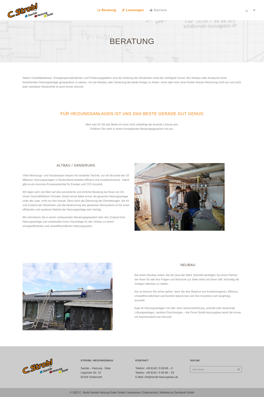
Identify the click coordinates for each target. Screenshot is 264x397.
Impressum (134, 392)
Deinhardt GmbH (184, 392)
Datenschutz (150, 392)
